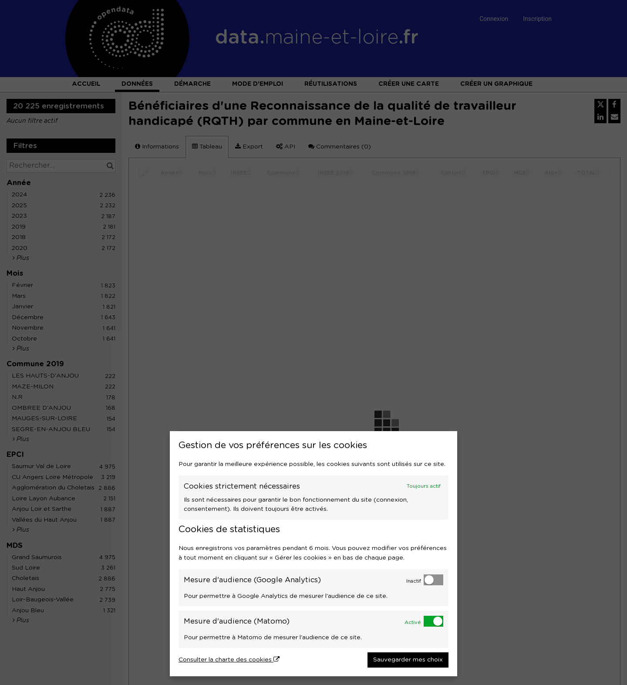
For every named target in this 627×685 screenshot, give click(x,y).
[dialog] (313, 553)
